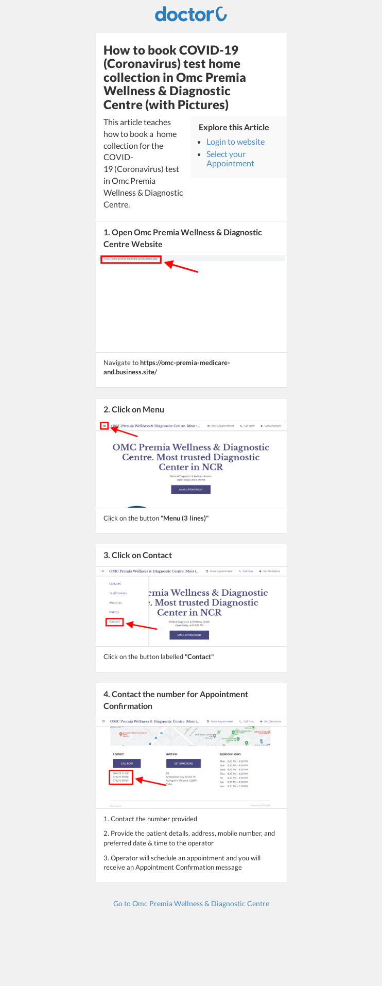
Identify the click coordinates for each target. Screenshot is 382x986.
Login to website (235, 141)
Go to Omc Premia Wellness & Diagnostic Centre (191, 903)
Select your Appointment (230, 158)
